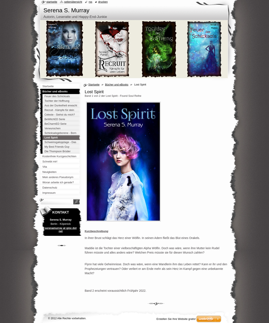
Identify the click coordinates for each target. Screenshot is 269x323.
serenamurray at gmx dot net (61, 229)
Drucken (103, 1)
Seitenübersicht (73, 1)
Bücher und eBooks (116, 84)
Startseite (94, 84)
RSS (90, 1)
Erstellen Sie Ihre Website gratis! (176, 318)
